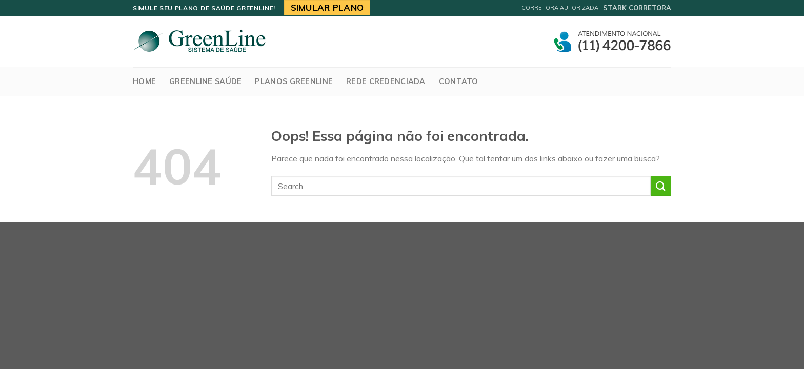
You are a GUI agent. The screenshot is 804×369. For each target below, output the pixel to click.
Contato (458, 81)
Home (144, 81)
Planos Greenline (294, 81)
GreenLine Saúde (205, 81)
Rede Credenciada (386, 81)
